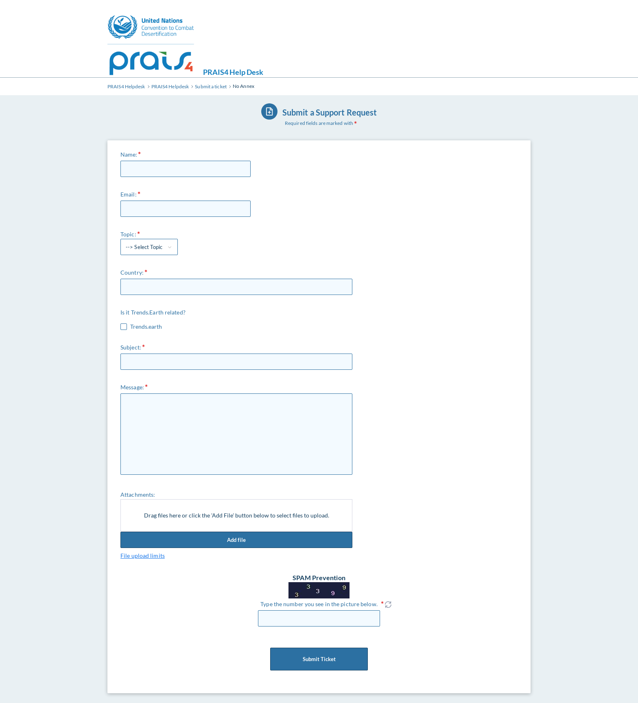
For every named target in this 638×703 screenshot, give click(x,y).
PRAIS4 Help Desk (233, 72)
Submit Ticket (319, 659)
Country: (132, 272)
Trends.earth (146, 326)
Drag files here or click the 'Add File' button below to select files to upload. (236, 515)
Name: (129, 154)
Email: (128, 194)
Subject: (130, 347)
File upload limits (142, 555)
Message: (132, 387)
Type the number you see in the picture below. (319, 603)
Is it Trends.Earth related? (153, 312)
